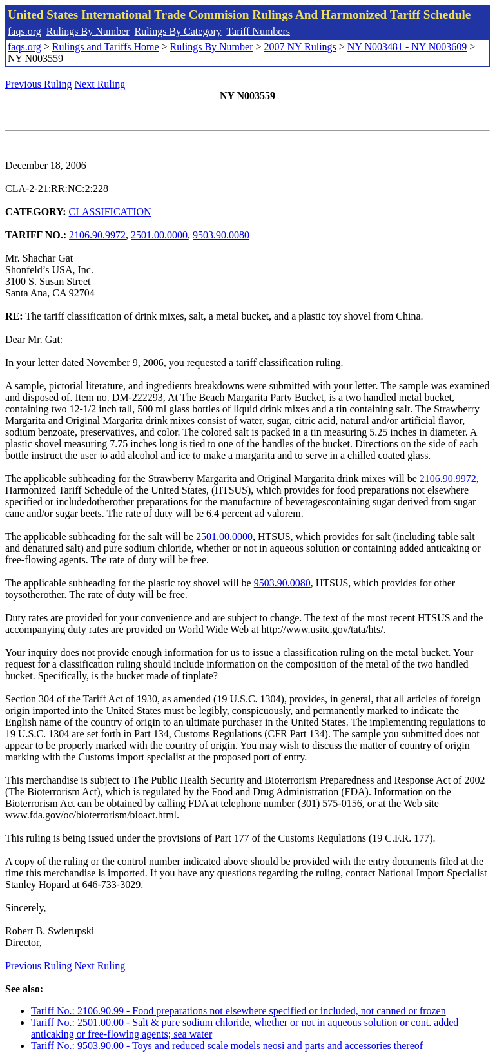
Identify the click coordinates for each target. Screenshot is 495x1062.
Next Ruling (100, 84)
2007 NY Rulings (300, 46)
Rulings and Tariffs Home (105, 46)
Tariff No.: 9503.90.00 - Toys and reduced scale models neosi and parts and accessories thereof (227, 1045)
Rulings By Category (178, 31)
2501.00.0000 (159, 234)
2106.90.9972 (97, 234)
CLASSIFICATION (110, 211)
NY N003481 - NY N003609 (407, 46)
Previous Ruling (38, 84)
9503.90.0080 (221, 234)
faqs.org (24, 31)
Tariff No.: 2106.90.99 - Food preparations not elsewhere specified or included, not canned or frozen (238, 1010)
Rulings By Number (88, 31)
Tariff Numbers (258, 31)
